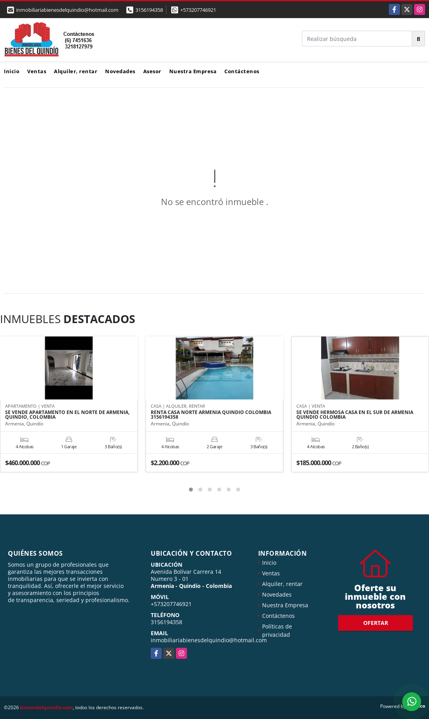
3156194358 (149, 9)
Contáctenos (241, 71)
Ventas (36, 71)
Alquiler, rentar (75, 71)
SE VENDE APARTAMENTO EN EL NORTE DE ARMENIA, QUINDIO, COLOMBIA (67, 415)
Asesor (152, 71)
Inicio (11, 71)
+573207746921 (198, 9)
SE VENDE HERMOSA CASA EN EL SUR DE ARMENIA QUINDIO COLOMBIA (354, 415)
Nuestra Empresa (193, 71)
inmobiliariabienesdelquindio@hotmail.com (209, 640)
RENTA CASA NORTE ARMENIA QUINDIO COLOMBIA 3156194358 (211, 415)
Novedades (120, 71)
